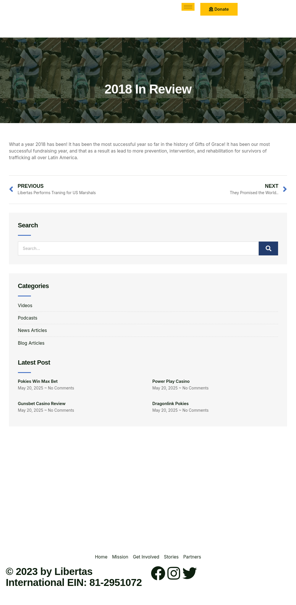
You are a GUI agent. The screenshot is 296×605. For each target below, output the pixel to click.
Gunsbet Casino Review (42, 403)
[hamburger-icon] (188, 7)
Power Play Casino (171, 381)
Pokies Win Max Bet (38, 381)
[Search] (268, 248)
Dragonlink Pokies (170, 403)
